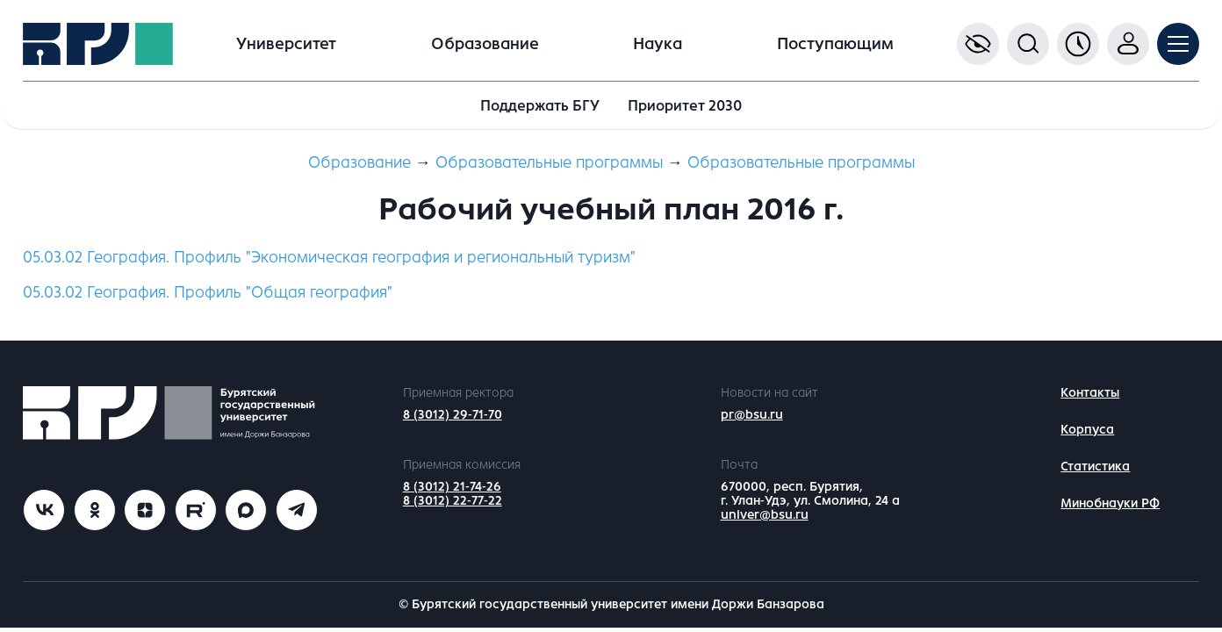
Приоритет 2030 (685, 105)
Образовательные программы (549, 162)
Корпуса (1087, 429)
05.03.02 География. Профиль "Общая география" (207, 292)
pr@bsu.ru (752, 414)
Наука (657, 44)
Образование (485, 44)
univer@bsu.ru (765, 514)
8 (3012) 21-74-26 (452, 486)
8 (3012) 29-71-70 (452, 414)
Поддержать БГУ (540, 105)
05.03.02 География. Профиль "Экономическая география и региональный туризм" (329, 257)
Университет (286, 44)
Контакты (1089, 392)
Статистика (1095, 466)
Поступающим (835, 44)
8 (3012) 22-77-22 (452, 500)
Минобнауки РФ (1110, 503)
